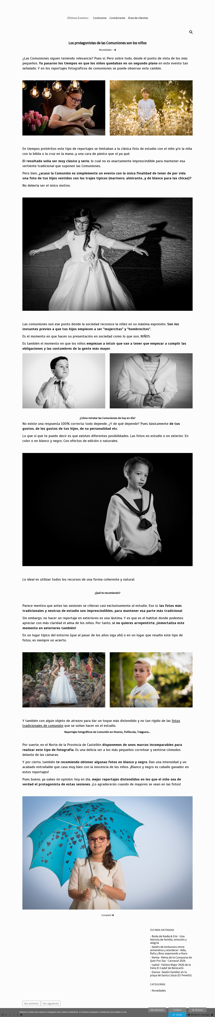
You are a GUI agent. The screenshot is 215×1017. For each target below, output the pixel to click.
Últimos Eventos (77, 18)
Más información (157, 1010)
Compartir (107, 915)
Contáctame (117, 18)
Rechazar (197, 1010)
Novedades (105, 49)
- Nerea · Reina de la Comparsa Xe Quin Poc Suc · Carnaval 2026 (171, 958)
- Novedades (158, 990)
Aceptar (177, 1015)
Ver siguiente (51, 1003)
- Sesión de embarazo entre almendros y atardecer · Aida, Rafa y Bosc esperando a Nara (168, 950)
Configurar (177, 1010)
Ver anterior (31, 1003)
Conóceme (99, 18)
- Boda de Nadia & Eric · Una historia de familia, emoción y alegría (168, 939)
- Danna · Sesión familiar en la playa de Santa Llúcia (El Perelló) (171, 973)
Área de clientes (138, 18)
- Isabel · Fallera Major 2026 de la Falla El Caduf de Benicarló (170, 966)
